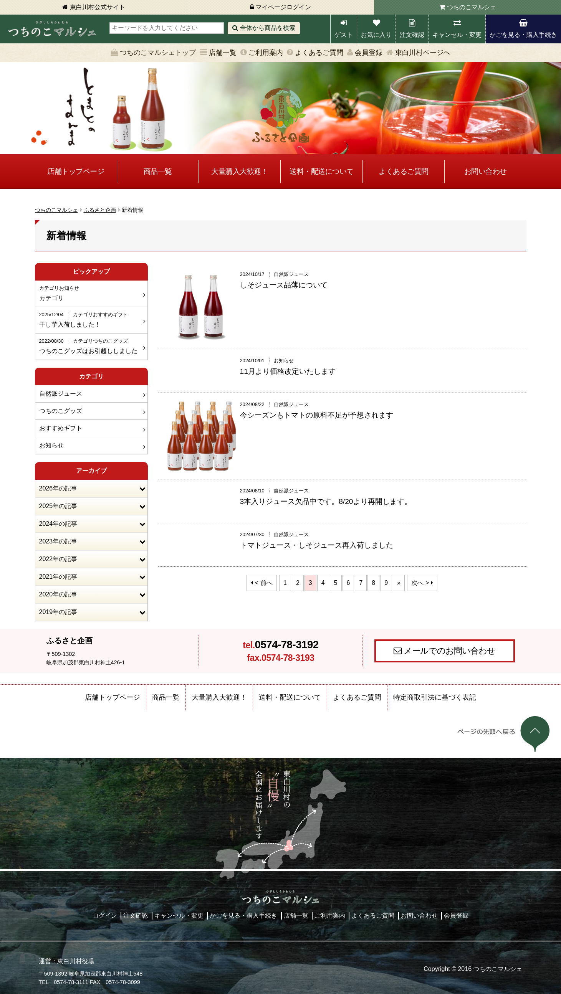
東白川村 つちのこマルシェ (52, 29)
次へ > (420, 583)
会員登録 (368, 52)
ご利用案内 (265, 52)
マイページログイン (283, 7)
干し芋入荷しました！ (90, 319)
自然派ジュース (60, 393)
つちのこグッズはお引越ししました (90, 345)
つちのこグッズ (60, 411)
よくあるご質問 (319, 52)
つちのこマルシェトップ (158, 52)
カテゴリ (90, 292)
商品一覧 (158, 171)
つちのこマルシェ (471, 7)
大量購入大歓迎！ (239, 171)
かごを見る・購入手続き (523, 34)
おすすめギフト (60, 428)
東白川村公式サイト (97, 7)
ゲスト (343, 34)
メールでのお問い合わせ (449, 651)
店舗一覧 (223, 52)
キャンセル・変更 (457, 34)
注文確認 (412, 34)
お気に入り (376, 34)
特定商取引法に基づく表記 (434, 697)
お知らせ (51, 445)
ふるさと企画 (100, 210)
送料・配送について (322, 171)
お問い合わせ (485, 171)
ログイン (105, 915)
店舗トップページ (75, 171)
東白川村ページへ (422, 52)
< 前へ (264, 583)
